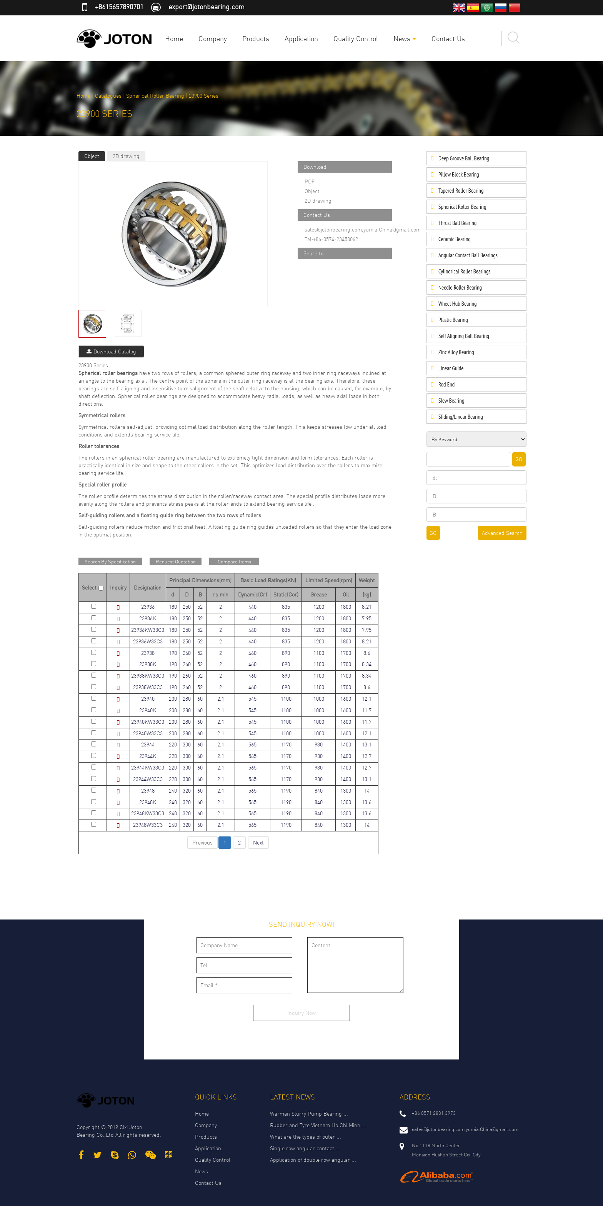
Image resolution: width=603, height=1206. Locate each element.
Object (91, 156)
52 (200, 606)
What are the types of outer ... (305, 1136)
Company (212, 38)
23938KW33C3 (147, 675)
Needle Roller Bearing (460, 287)
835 (286, 606)
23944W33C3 (148, 779)
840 (319, 790)
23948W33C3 (148, 824)
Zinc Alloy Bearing (456, 352)
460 (252, 653)
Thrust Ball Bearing (457, 223)
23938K (147, 664)
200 (173, 698)
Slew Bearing (451, 400)
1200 (318, 606)
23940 (148, 698)
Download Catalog (111, 351)
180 (173, 606)
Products (255, 38)
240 (173, 790)
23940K (147, 710)
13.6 (366, 802)
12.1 (366, 698)
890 (286, 653)
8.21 (366, 606)
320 (187, 790)
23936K (147, 618)
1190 (286, 790)
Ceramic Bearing (454, 239)
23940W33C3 (148, 733)
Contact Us (448, 38)
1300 (345, 790)
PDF (310, 181)
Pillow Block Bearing (458, 174)
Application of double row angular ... (313, 1159)
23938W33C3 (148, 687)
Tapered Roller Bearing (460, 190)
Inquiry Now (301, 1012)
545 (252, 698)
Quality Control (355, 38)
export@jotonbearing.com (206, 6)
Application (301, 38)
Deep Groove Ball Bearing (463, 158)
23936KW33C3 (147, 629)
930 (319, 744)
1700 (345, 653)
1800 (345, 606)
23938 (148, 653)
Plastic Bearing (453, 319)
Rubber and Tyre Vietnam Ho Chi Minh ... (318, 1125)
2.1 (220, 698)
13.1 (366, 744)
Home (174, 38)
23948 (148, 790)
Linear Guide (450, 368)
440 (252, 606)
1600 (345, 698)
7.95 (366, 618)
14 (367, 790)
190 (173, 653)
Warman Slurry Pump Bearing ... (309, 1113)
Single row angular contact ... (305, 1148)
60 (200, 698)
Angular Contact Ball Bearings (468, 255)
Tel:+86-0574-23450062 (331, 239)
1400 (345, 744)
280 (187, 698)
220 (173, 744)
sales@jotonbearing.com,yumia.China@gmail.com (363, 229)
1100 (318, 653)
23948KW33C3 (147, 813)
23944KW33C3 (147, 767)
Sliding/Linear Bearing (460, 416)
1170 (286, 744)
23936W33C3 (148, 641)
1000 (318, 698)
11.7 (366, 710)
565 (252, 744)
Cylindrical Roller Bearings (464, 271)
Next (258, 842)
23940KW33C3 (147, 721)
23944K (147, 756)
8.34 (366, 664)
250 (187, 606)
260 (187, 653)
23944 (148, 744)
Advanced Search (502, 533)
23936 (148, 606)
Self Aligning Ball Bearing (463, 336)
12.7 (366, 756)
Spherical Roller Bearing (155, 95)
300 (187, 744)
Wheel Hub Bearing (457, 303)
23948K (147, 802)
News (404, 38)
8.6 (366, 653)
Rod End (446, 384)
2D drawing (126, 156)
